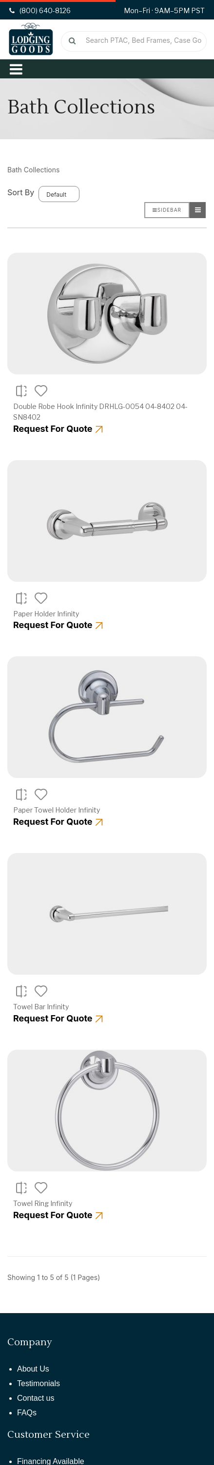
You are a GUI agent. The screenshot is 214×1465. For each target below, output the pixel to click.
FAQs (27, 1413)
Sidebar (167, 210)
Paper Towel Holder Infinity (56, 810)
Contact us (35, 1398)
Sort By (20, 192)
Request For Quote (58, 429)
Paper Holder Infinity (46, 614)
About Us (33, 1369)
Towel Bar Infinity (41, 1006)
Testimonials (38, 1383)
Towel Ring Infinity (42, 1203)
